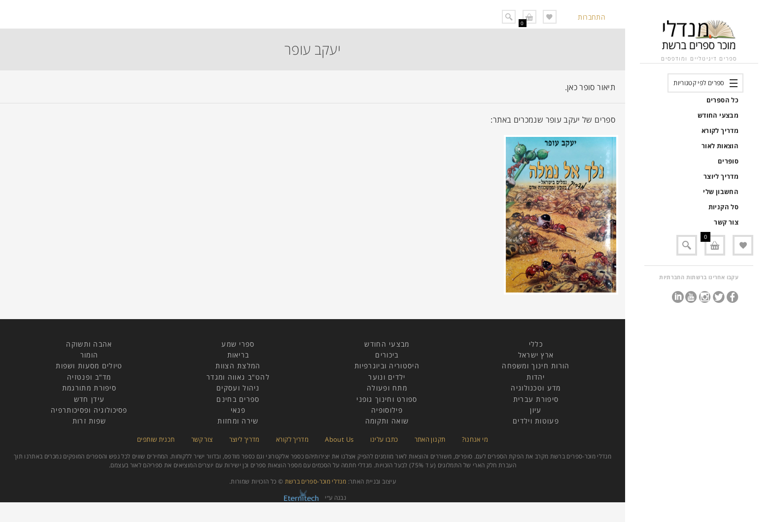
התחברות (591, 17)
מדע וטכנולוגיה (536, 387)
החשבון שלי (720, 191)
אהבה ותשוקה (89, 344)
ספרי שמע (237, 344)
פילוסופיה (387, 410)
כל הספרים (722, 100)
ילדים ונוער (386, 377)
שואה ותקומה (387, 420)
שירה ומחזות (237, 420)
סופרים (728, 161)
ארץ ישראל (536, 354)
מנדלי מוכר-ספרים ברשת (316, 481)
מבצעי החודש (718, 115)
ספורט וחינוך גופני (386, 399)
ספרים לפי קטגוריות (698, 82)
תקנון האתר (430, 439)
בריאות (238, 354)
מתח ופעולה (387, 387)
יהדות (536, 377)
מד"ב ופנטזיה (89, 377)
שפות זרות (89, 420)
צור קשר (726, 222)
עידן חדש (89, 399)
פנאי (238, 410)
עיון (535, 410)
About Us (339, 439)
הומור (89, 354)
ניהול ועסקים (238, 387)
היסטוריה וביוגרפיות (387, 365)
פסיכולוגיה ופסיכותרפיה (89, 410)
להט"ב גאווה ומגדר (238, 377)
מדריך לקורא (720, 130)
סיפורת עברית (536, 399)
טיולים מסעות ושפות (89, 365)
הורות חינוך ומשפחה (535, 365)
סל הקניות (723, 206)
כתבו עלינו (384, 439)
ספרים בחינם (237, 399)
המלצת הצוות (237, 365)
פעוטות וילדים (536, 420)
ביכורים (386, 354)
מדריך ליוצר (720, 176)
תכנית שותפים (156, 439)
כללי (536, 344)
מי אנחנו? (475, 439)
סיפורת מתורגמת (89, 387)
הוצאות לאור (720, 145)
